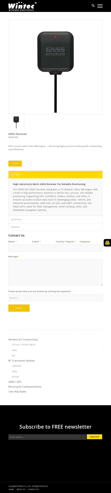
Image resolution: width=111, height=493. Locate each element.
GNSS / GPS (14, 381)
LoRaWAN (16, 366)
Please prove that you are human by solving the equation (40, 291)
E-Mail (36, 241)
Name (12, 241)
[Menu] (98, 6)
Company (85, 241)
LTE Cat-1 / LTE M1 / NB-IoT (23, 344)
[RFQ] (15, 163)
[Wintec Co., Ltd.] (46, 6)
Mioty (14, 371)
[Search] (92, 6)
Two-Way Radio (17, 391)
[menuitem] (92, 6)
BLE (13, 355)
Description (15, 174)
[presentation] (31, 452)
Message (14, 256)
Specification (16, 219)
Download (15, 227)
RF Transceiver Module (21, 360)
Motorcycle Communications (24, 386)
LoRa (14, 350)
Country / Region (66, 241)
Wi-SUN (15, 376)
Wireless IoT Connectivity (23, 339)
